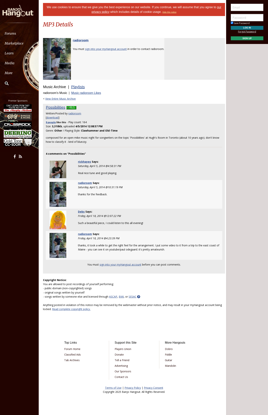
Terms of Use (113, 387)
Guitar (168, 360)
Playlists (79, 87)
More (12, 73)
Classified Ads (74, 354)
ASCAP (115, 296)
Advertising (121, 365)
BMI (122, 296)
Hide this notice (169, 12)
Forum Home (74, 349)
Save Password (240, 23)
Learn (12, 53)
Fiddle (167, 354)
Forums (13, 33)
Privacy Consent (153, 387)
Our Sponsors (123, 371)
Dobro (168, 349)
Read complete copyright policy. (80, 309)
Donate (119, 354)
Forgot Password (247, 31)
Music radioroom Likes (88, 92)
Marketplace (17, 43)
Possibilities (57, 107)
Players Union (123, 349)
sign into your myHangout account (107, 49)
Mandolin (170, 365)
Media (12, 63)
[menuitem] (21, 33)
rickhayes (85, 161)
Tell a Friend (122, 360)
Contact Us (121, 377)
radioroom (82, 40)
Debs (82, 211)
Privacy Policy (133, 387)
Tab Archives (73, 360)
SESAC (134, 296)
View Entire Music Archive (62, 98)
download (54, 117)
